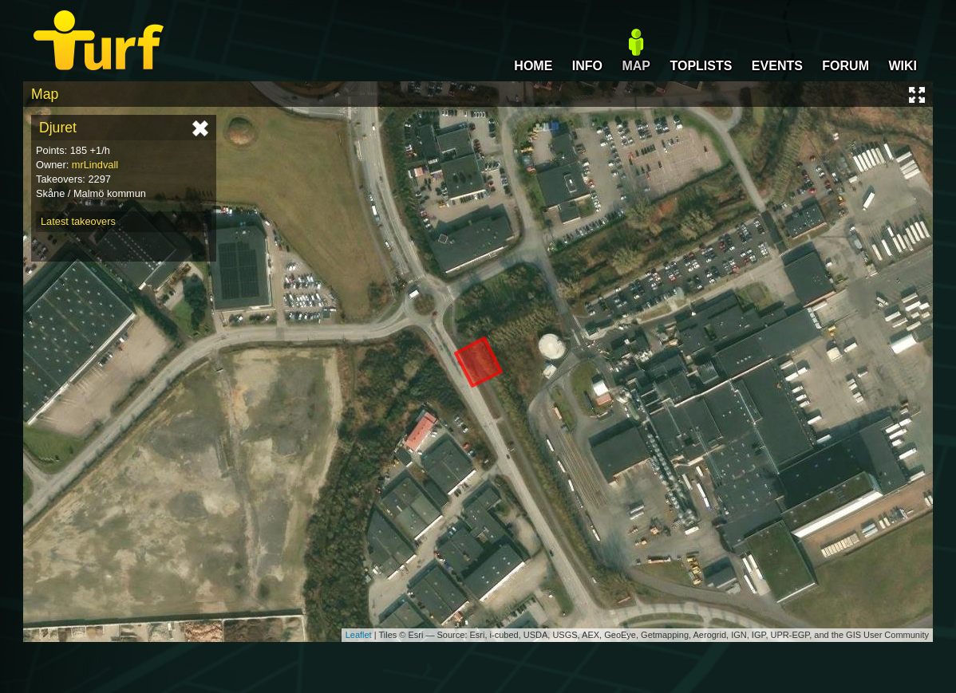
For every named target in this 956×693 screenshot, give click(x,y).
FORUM (845, 66)
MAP (636, 66)
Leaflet (359, 635)
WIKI (902, 66)
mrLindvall (95, 165)
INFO (587, 66)
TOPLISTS (701, 66)
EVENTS (777, 66)
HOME (533, 66)
